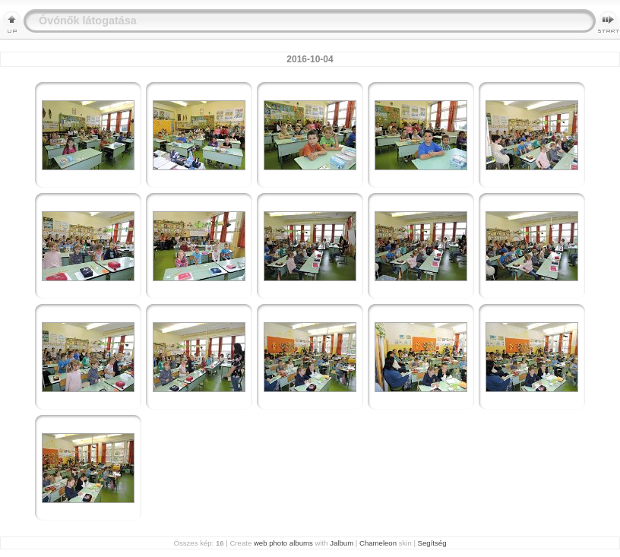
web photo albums (283, 543)
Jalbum (341, 543)
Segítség (432, 543)
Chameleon (378, 543)
